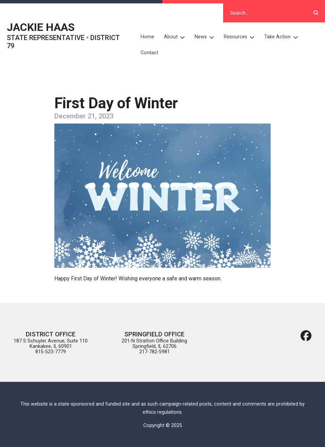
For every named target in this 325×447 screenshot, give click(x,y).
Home (147, 37)
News (207, 37)
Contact (149, 53)
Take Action (283, 37)
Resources (241, 37)
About (177, 37)
